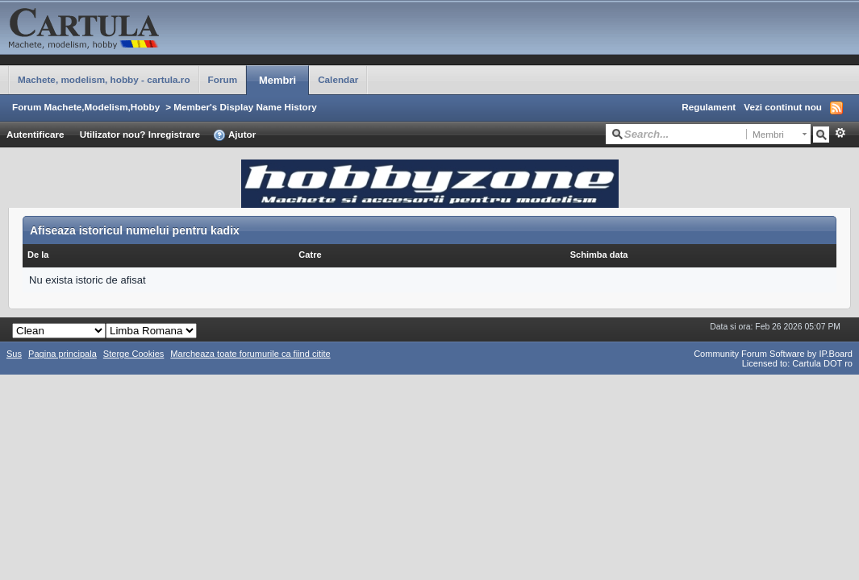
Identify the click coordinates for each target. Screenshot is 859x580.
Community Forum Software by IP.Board (773, 353)
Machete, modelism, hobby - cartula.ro (104, 79)
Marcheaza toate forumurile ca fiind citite (250, 353)
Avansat (840, 133)
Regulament (709, 107)
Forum (222, 79)
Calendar (338, 79)
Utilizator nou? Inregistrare (140, 134)
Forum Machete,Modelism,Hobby (86, 107)
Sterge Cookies (134, 353)
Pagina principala (62, 353)
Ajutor (234, 135)
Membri (277, 80)
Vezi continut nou (783, 107)
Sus (14, 353)
